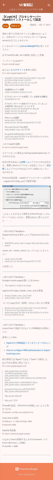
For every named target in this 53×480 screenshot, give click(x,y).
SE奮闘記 (26, 5)
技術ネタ (15, 26)
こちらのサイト (16, 70)
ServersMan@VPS (29, 46)
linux (6, 26)
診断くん (25, 162)
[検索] (49, 5)
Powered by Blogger (26, 469)
